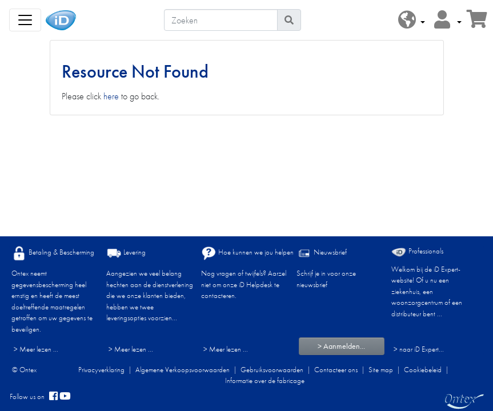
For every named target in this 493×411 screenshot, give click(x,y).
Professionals (417, 251)
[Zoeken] (221, 20)
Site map (380, 369)
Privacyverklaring (101, 369)
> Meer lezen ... (36, 349)
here (111, 96)
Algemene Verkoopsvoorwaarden (182, 369)
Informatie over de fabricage (264, 380)
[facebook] (53, 396)
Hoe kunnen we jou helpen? (249, 253)
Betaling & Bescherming (52, 253)
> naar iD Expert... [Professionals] (419, 349)
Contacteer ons (336, 369)
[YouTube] (65, 396)
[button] (411, 20)
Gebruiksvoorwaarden (272, 369)
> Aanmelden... (341, 346)
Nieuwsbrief (321, 253)
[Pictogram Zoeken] (289, 20)
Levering (126, 253)
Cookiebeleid (423, 369)
